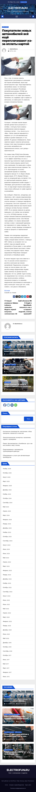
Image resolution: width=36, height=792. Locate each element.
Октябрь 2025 (7, 473)
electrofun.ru (14, 49)
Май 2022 (6, 608)
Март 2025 (6, 481)
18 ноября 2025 (10, 721)
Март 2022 (6, 617)
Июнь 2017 (6, 659)
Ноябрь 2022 (7, 583)
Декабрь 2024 (7, 490)
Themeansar (31, 781)
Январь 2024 (7, 524)
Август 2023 (6, 545)
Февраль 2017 (7, 672)
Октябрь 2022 (7, 587)
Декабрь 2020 (7, 630)
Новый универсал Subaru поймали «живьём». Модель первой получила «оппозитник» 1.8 (11, 307)
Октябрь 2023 (7, 536)
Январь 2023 (7, 575)
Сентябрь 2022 (7, 591)
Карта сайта (28, 785)
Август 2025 (6, 477)
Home (6, 785)
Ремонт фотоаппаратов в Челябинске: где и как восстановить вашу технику (17, 736)
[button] (30, 16)
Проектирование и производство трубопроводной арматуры (17, 754)
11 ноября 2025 (10, 739)
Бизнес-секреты (8, 714)
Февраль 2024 (7, 519)
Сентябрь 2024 (7, 502)
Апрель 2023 (7, 562)
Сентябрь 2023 (7, 541)
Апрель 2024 (7, 511)
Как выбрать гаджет (9, 732)
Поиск (4, 413)
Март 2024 (6, 515)
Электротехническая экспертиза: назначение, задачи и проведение (16, 718)
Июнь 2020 (6, 634)
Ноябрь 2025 (7, 468)
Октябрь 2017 (7, 655)
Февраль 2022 (7, 621)
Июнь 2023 (6, 553)
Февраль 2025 (7, 485)
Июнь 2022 (6, 604)
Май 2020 (6, 638)
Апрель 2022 (7, 613)
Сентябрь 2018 (7, 651)
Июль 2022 (6, 600)
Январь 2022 (7, 625)
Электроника (17, 714)
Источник (7, 290)
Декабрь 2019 (7, 642)
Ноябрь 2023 (7, 532)
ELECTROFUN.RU (18, 8)
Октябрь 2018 (7, 647)
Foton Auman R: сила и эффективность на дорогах (17, 385)
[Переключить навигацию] (17, 16)
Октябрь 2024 (7, 498)
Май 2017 (6, 664)
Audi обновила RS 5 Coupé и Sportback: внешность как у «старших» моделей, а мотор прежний (25, 307)
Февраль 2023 (7, 570)
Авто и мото (7, 364)
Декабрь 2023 (7, 528)
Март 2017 (6, 668)
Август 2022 (6, 596)
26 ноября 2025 (10, 703)
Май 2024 (6, 507)
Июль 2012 (6, 676)
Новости (14, 364)
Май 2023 (6, 558)
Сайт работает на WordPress (8, 781)
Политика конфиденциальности (18, 788)
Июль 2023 (6, 549)
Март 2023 (6, 566)
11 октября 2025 (10, 756)
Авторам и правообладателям (16, 785)
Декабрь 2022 (7, 579)
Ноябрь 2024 (7, 494)
